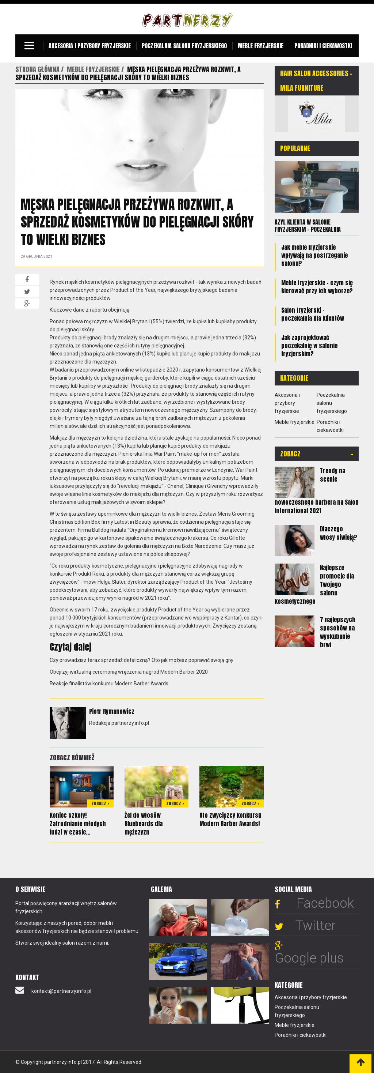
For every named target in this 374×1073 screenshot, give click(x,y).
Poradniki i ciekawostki (323, 46)
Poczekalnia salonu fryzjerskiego (184, 46)
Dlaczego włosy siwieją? (338, 533)
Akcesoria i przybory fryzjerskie (90, 46)
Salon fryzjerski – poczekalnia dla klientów (312, 314)
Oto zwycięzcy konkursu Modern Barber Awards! (230, 819)
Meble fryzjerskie (260, 46)
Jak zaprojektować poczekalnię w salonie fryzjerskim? (309, 345)
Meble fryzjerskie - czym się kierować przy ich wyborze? (317, 286)
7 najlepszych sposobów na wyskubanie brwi (337, 632)
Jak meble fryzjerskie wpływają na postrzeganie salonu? (314, 255)
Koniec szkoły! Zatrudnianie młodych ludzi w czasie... (78, 823)
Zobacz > (100, 803)
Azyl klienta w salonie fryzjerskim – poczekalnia (308, 226)
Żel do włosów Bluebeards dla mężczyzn (144, 823)
